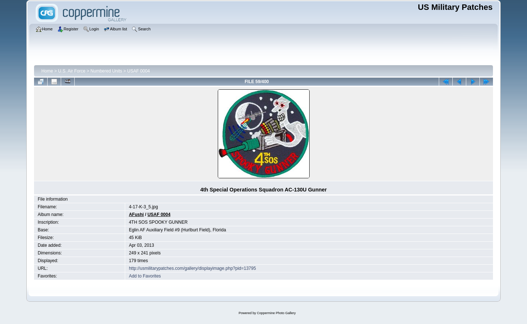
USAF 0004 (138, 71)
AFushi (136, 214)
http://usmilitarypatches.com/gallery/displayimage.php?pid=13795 (192, 268)
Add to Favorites (145, 276)
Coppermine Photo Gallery (276, 313)
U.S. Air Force (72, 71)
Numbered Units (106, 71)
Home (47, 71)
